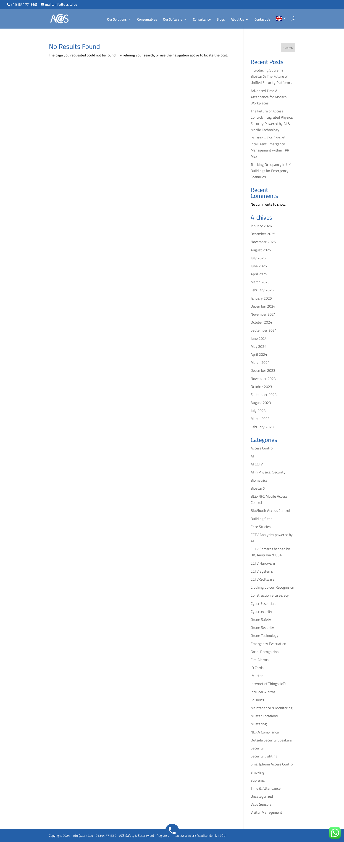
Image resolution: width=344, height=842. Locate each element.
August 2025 (261, 250)
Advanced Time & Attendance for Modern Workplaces (269, 97)
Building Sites (261, 518)
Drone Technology (264, 635)
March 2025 (260, 282)
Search (288, 47)
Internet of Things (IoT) (268, 683)
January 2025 (261, 298)
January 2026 (261, 225)
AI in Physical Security (268, 472)
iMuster (257, 675)
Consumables (147, 20)
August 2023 (261, 402)
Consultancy (202, 20)
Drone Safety (261, 619)
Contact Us (262, 20)
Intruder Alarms (263, 692)
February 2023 (262, 427)
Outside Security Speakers (271, 740)
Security (257, 748)
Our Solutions (117, 20)
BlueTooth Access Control (270, 510)
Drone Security (262, 627)
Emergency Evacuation (268, 643)
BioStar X (258, 488)
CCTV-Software (262, 579)
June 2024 (259, 338)
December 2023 (263, 370)
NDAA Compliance (265, 732)
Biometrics (259, 480)
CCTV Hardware (263, 563)
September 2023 (264, 394)
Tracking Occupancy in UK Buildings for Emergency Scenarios (271, 171)
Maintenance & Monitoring (271, 708)
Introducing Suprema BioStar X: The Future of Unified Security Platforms (271, 76)
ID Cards (257, 667)
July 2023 (258, 410)
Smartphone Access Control (272, 764)
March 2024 (260, 362)
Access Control (262, 448)
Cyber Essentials (263, 603)
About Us (237, 20)
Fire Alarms (259, 659)
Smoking (257, 772)
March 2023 (260, 418)
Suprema (258, 780)
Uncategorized (262, 796)
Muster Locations (264, 716)
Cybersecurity (261, 611)
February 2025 (262, 290)
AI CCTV (257, 464)
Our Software (172, 20)
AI (252, 456)
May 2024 (258, 346)
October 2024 (261, 322)
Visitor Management (266, 812)
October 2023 (261, 386)
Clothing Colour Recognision (272, 587)
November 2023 (263, 378)
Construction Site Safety (270, 595)
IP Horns (257, 700)
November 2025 (263, 241)
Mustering (259, 724)
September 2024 (264, 330)
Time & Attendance (266, 788)
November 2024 (263, 314)
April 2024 (259, 354)
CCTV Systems (262, 571)
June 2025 (259, 266)
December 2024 (263, 306)
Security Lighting (264, 756)
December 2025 (263, 233)
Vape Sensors (261, 804)
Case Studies (260, 526)
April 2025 (259, 274)
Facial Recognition (265, 651)
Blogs (221, 20)
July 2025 (258, 258)
